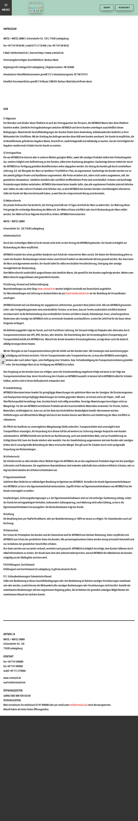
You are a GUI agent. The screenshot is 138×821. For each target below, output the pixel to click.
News (17, 696)
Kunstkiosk (22, 652)
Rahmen (20, 678)
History (18, 705)
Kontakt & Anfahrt (30, 714)
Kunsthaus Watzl (28, 634)
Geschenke (22, 669)
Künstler (20, 660)
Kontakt (124, 7)
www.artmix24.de (46, 288)
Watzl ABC (21, 687)
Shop (107, 7)
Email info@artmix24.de (77, 293)
